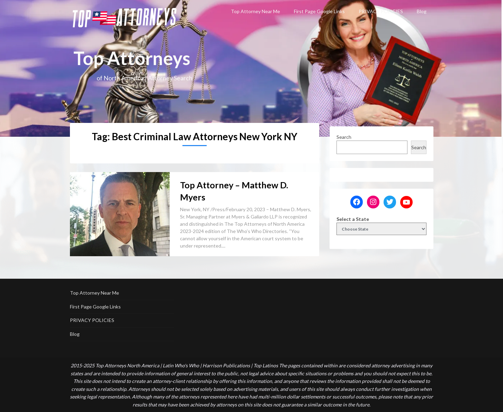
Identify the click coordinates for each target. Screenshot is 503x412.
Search (343, 137)
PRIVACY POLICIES (381, 11)
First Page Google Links (319, 11)
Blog (421, 11)
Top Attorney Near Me (255, 11)
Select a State (352, 219)
